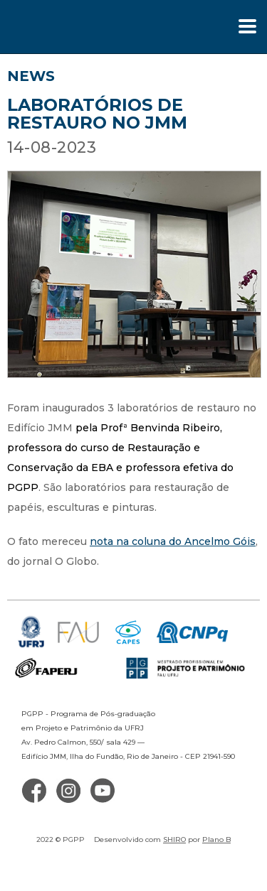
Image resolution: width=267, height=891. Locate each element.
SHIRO (174, 839)
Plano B (216, 839)
